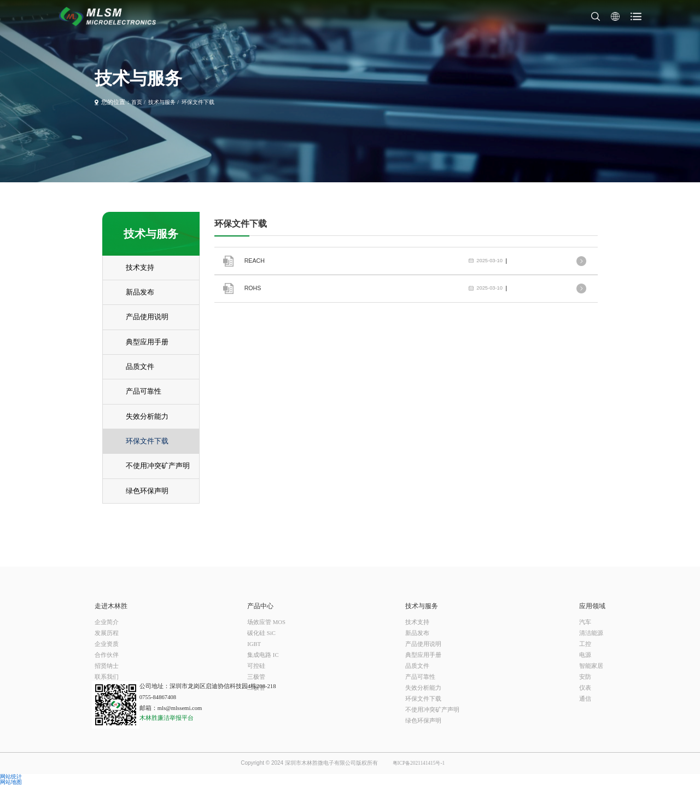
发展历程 (107, 633)
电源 (585, 655)
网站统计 (11, 777)
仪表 (585, 688)
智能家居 (591, 666)
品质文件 (417, 666)
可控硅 (256, 666)
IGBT (254, 644)
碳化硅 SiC (261, 633)
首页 (136, 102)
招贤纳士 (107, 666)
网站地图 (11, 782)
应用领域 (592, 606)
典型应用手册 (423, 655)
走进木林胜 (111, 606)
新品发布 (417, 633)
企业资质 (107, 644)
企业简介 (107, 622)
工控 (585, 644)
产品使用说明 (423, 644)
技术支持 (417, 622)
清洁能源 (591, 633)
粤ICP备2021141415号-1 (419, 763)
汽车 (585, 622)
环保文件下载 (198, 102)
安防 (585, 677)
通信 (585, 699)
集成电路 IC (262, 655)
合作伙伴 (107, 655)
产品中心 (260, 606)
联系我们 (107, 677)
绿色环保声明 (423, 721)
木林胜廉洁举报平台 (166, 718)
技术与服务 (162, 102)
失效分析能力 (423, 688)
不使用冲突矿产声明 (432, 710)
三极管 (256, 677)
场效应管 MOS (266, 622)
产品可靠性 (420, 677)
